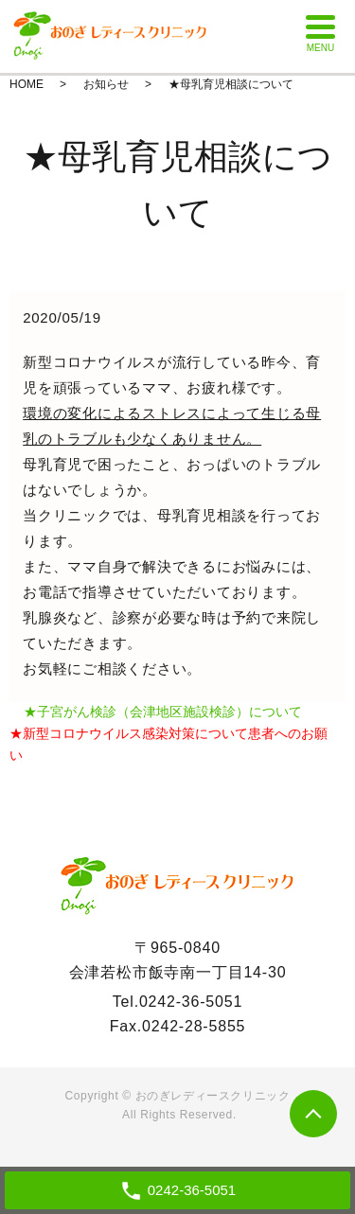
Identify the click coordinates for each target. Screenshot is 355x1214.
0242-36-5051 (190, 1002)
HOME (26, 84)
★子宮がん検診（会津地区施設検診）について (163, 711)
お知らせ (106, 84)
